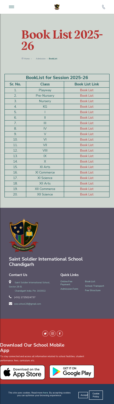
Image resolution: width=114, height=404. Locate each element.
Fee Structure (92, 290)
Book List (87, 90)
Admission (41, 58)
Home (27, 58)
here (45, 392)
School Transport (94, 286)
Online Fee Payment (66, 283)
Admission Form (69, 289)
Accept (84, 395)
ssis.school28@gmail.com (27, 304)
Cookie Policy (95, 395)
